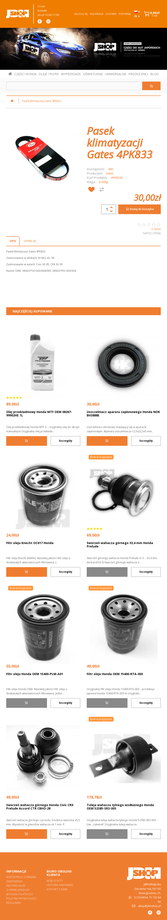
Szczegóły (65, 441)
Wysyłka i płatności (19, 894)
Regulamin (13, 903)
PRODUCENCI (138, 74)
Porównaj (124, 13)
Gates (110, 173)
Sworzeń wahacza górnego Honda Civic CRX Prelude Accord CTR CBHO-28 (39, 807)
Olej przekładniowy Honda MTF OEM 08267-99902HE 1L (39, 414)
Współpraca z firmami (21, 877)
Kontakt (42, 10)
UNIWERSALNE (115, 74)
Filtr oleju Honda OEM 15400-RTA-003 (115, 674)
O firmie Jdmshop (17, 890)
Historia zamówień (60, 885)
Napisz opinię (152, 233)
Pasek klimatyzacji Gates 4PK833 (41, 101)
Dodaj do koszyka (139, 209)
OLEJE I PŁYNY (49, 74)
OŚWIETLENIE (93, 74)
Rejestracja (96, 13)
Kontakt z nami (57, 889)
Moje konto (55, 881)
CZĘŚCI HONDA (25, 74)
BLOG (154, 74)
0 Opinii (156, 229)
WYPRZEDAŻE (71, 74)
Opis (12, 241)
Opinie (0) (30, 241)
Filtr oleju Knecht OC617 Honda (29, 543)
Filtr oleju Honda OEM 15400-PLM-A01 (34, 674)
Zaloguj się (81, 13)
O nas (41, 6)
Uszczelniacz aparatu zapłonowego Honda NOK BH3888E (123, 414)
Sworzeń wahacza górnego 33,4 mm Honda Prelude (120, 545)
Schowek (110, 13)
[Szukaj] (151, 86)
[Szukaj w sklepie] (74, 86)
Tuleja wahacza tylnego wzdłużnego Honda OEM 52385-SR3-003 (120, 807)
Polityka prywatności (21, 898)
